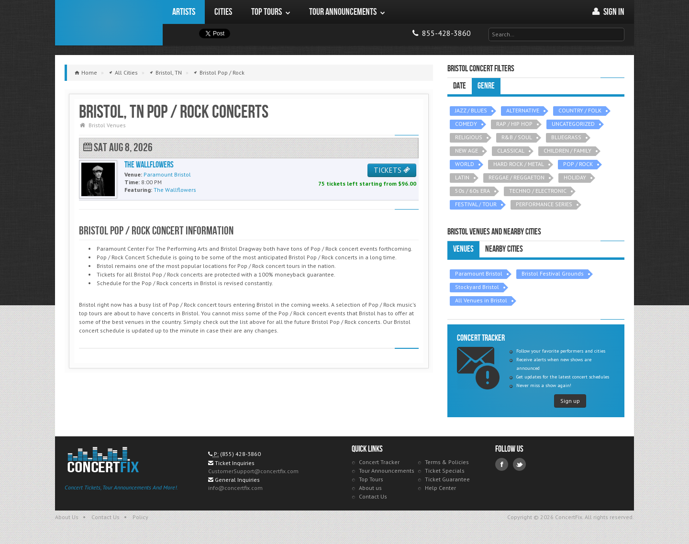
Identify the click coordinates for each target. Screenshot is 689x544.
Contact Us (373, 496)
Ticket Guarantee (447, 479)
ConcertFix (109, 22)
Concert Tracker (379, 462)
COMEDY (466, 123)
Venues (463, 249)
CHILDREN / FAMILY (567, 150)
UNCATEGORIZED (573, 123)
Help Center (440, 487)
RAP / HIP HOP (514, 123)
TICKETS (392, 170)
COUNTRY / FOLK (579, 110)
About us (370, 487)
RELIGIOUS (468, 137)
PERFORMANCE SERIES (544, 204)
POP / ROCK (578, 163)
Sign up (570, 400)
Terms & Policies (447, 462)
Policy (140, 517)
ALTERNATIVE (522, 110)
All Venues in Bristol (481, 300)
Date (459, 86)
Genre (486, 86)
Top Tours (371, 479)
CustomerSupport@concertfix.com (253, 471)
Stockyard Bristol (477, 286)
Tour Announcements (386, 470)
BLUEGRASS (566, 137)
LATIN (462, 177)
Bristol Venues (107, 125)
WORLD (464, 163)
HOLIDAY (575, 177)
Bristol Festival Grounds (553, 273)
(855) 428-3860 (240, 453)
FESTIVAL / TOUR (476, 204)
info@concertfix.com (235, 487)
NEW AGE (466, 150)
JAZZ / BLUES (471, 110)
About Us (66, 517)
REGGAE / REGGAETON (517, 177)
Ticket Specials (445, 470)
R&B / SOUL (516, 137)
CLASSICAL (510, 150)
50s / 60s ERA (472, 190)
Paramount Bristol (478, 273)
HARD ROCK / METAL (518, 163)
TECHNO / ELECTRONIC (538, 190)
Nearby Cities (504, 249)
